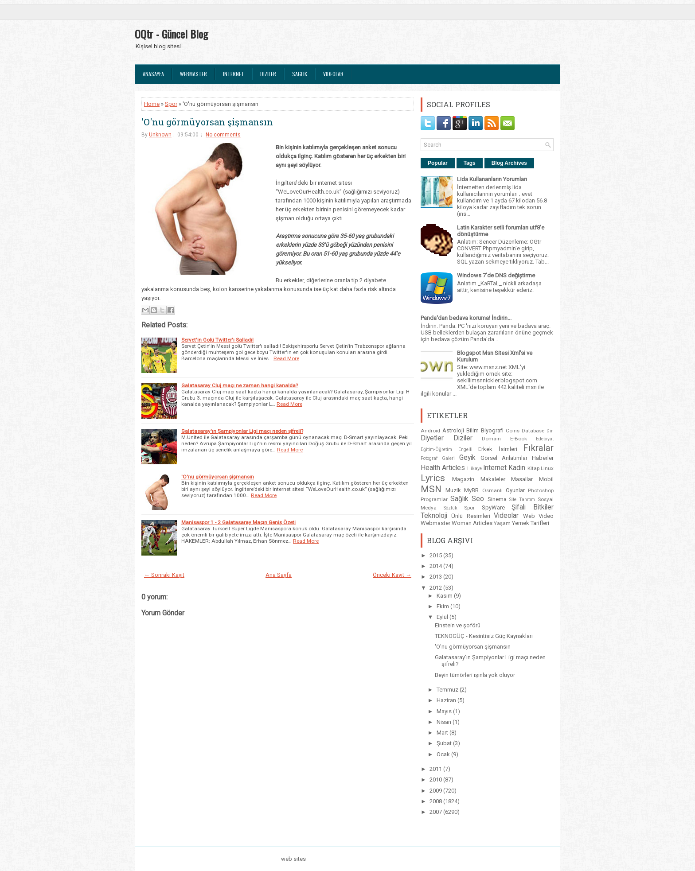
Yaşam (502, 523)
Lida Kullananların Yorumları (492, 179)
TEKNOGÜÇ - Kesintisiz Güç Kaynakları (484, 636)
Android (430, 431)
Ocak (444, 754)
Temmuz (448, 689)
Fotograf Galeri (438, 458)
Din (550, 431)
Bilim (472, 430)
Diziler (268, 74)
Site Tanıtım (522, 499)
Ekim (443, 606)
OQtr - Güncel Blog (171, 34)
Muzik (453, 490)
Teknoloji (434, 516)
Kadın (516, 468)
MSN (431, 489)
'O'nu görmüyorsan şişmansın (207, 121)
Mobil (546, 479)
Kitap (533, 468)
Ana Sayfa (279, 575)
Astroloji (453, 430)
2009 (436, 790)
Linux (547, 468)
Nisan (445, 722)
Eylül (443, 617)
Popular (438, 163)
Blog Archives (509, 163)
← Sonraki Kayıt (164, 575)
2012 (436, 587)
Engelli (465, 449)
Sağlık (459, 499)
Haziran (447, 700)
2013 (436, 576)
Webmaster (193, 74)
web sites (293, 858)
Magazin (463, 479)
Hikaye (474, 468)
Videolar (333, 74)
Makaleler (492, 479)
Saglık (299, 74)
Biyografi (492, 430)
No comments (223, 135)
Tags (470, 163)
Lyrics (433, 478)
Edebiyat (545, 439)
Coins (512, 431)
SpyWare (493, 507)
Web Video (538, 516)
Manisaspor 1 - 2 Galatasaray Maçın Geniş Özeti (238, 522)
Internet (233, 74)
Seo (478, 499)
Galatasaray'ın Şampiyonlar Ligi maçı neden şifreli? (242, 431)
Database (533, 431)
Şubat (445, 743)
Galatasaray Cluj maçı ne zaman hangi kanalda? (239, 385)
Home (152, 104)
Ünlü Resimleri (470, 516)
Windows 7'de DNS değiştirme (496, 275)
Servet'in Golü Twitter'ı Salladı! (217, 340)
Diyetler (432, 438)
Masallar (522, 479)
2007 (436, 812)
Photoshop (541, 490)
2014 (436, 566)
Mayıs (445, 711)
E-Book (518, 439)
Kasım (445, 595)
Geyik (467, 458)
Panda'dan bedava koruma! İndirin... (466, 318)
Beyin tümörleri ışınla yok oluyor (475, 675)
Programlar (434, 499)
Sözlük (450, 508)
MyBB (471, 490)
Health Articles (443, 468)
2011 (436, 769)
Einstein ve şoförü (457, 625)
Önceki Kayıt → (392, 575)
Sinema (497, 499)
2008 (436, 801)
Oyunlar (515, 490)
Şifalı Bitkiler (532, 507)
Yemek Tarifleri (530, 523)
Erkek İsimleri (497, 449)
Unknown (160, 135)
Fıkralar (538, 448)
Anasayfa (153, 74)
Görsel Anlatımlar (503, 458)
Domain (491, 439)
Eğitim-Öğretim (436, 449)
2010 (436, 779)
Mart (443, 732)
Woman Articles (472, 523)
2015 (436, 555)
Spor (171, 104)
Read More (286, 358)
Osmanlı (492, 490)
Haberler (543, 458)
